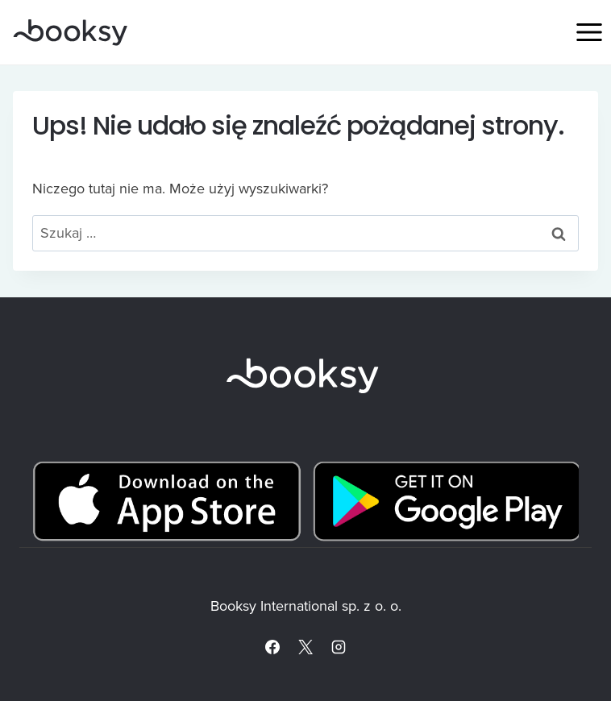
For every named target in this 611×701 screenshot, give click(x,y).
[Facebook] (272, 647)
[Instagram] (338, 647)
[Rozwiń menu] (589, 32)
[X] (305, 647)
